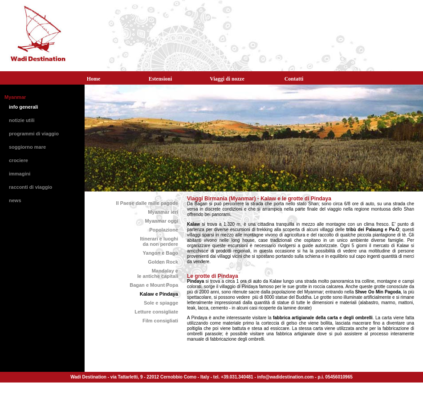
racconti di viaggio (30, 187)
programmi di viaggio (34, 133)
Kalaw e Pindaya (159, 294)
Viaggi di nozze (227, 79)
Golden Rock (163, 262)
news (15, 200)
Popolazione (163, 229)
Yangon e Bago (160, 253)
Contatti (294, 79)
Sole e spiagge (161, 302)
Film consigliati (160, 320)
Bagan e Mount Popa (154, 285)
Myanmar (15, 97)
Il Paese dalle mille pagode (147, 203)
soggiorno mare (27, 147)
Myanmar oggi (161, 221)
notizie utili (21, 120)
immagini (19, 173)
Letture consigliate (156, 311)
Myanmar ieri (163, 212)
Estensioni (160, 79)
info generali (23, 107)
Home (94, 79)
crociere (18, 160)
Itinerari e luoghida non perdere (159, 241)
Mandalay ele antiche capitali (157, 273)
